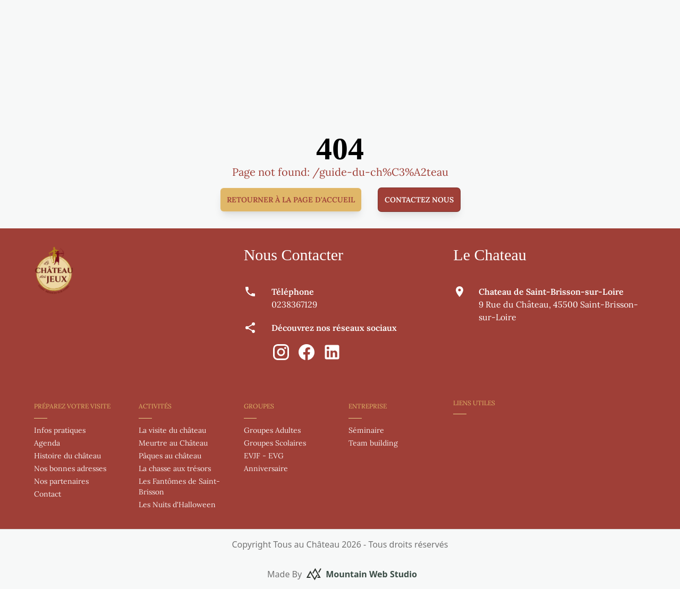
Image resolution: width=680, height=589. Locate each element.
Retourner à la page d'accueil (291, 199)
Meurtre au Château (173, 443)
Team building (373, 443)
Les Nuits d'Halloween (177, 504)
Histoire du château (67, 455)
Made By (342, 574)
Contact (47, 494)
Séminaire (366, 430)
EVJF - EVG (264, 455)
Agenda (47, 443)
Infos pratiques (60, 430)
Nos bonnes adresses (70, 468)
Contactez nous (419, 199)
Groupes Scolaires (275, 443)
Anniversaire (266, 468)
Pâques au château (170, 455)
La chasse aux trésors (175, 468)
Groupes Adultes (272, 430)
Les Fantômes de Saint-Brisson (179, 486)
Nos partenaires (61, 481)
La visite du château (172, 430)
